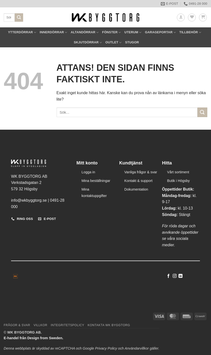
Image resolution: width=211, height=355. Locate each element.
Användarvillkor (137, 348)
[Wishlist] (192, 17)
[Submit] (19, 17)
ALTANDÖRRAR (85, 32)
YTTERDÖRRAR (22, 32)
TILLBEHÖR (190, 32)
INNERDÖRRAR (53, 32)
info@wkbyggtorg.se (29, 200)
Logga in (88, 172)
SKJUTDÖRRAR (88, 42)
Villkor (40, 325)
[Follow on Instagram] (175, 276)
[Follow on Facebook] (168, 276)
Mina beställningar (96, 181)
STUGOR (132, 42)
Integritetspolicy (67, 325)
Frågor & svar (17, 325)
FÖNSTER (111, 32)
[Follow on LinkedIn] (180, 276)
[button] (181, 17)
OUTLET (113, 42)
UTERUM (133, 32)
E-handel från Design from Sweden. (33, 338)
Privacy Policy (106, 348)
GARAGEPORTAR (160, 32)
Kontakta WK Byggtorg (109, 325)
